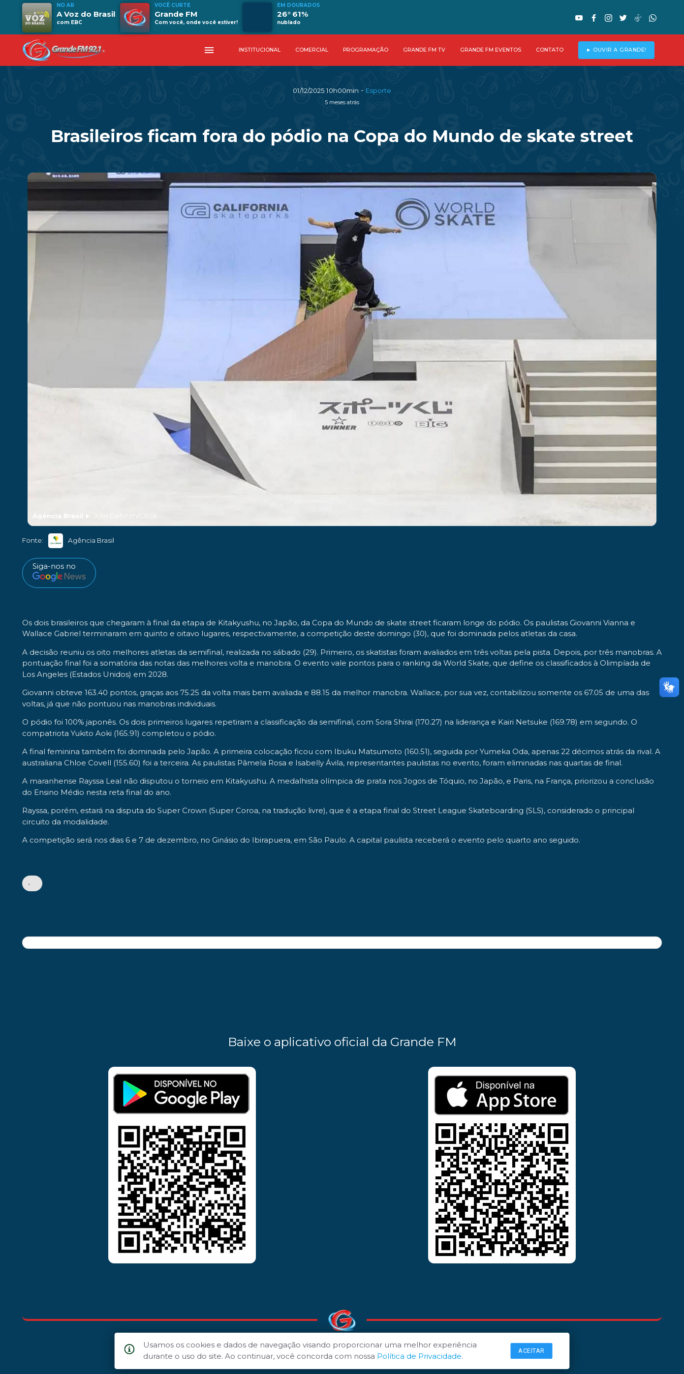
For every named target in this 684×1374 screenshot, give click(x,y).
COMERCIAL (311, 50)
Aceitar (531, 1350)
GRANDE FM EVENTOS (490, 50)
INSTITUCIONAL (259, 50)
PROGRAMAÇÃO (365, 50)
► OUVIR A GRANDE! (616, 50)
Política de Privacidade (419, 1356)
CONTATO (549, 50)
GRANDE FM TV (424, 50)
